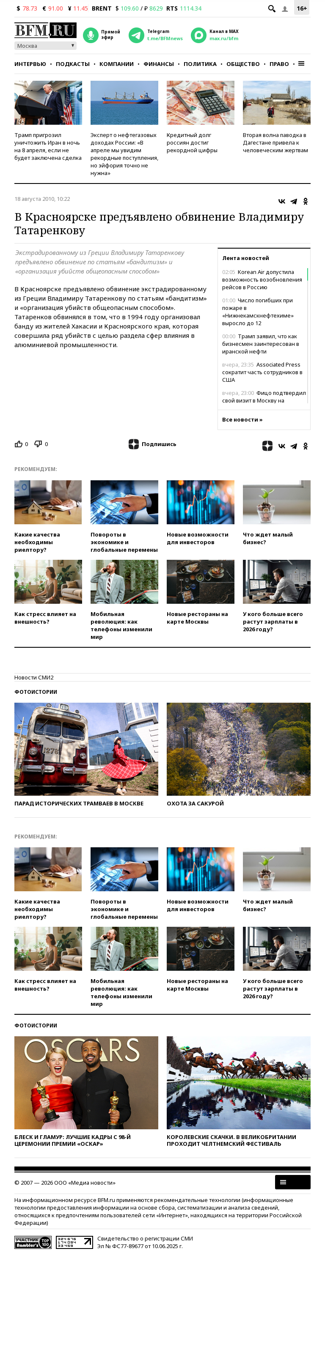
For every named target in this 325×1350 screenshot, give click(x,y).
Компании (116, 64)
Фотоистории (35, 692)
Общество (243, 64)
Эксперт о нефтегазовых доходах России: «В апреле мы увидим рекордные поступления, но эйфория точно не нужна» (124, 154)
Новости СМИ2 (33, 677)
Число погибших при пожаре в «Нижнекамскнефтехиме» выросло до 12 (258, 311)
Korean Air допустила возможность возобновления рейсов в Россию (262, 279)
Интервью (30, 64)
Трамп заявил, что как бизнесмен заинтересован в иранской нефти (260, 343)
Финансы (158, 64)
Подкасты (73, 64)
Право (279, 64)
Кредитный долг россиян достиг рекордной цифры (192, 142)
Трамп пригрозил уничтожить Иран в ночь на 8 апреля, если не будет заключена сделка (48, 146)
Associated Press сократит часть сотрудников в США (262, 372)
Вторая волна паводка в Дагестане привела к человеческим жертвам (275, 142)
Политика (200, 64)
